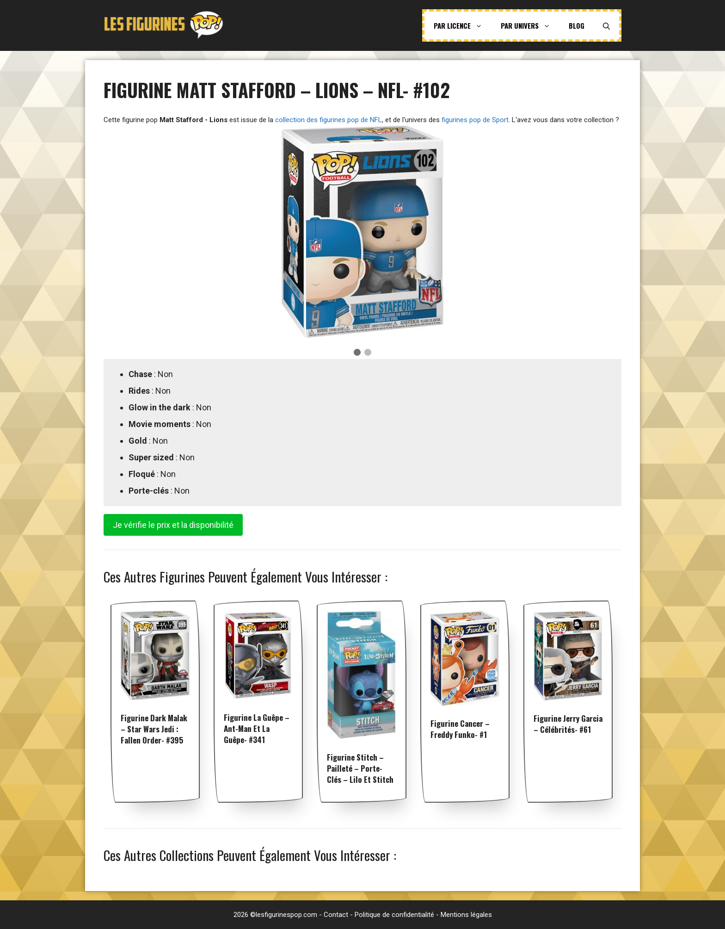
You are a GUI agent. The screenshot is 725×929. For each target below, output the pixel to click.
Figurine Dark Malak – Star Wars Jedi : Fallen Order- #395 (154, 729)
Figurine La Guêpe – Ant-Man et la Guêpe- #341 (256, 728)
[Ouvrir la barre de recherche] (606, 25)
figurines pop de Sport (475, 120)
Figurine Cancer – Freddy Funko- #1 (460, 729)
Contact (336, 914)
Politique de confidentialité (394, 914)
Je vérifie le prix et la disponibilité (173, 525)
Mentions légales (466, 914)
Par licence (463, 25)
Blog (576, 25)
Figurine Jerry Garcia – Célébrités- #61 (568, 723)
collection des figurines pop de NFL (328, 120)
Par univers (530, 25)
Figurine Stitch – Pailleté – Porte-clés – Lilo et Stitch (360, 768)
